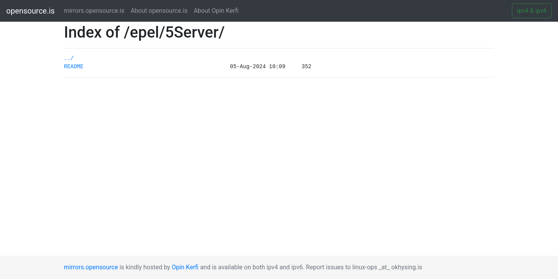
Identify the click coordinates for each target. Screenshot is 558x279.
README (73, 67)
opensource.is (30, 11)
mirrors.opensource (91, 267)
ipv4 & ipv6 (532, 10)
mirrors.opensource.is (95, 10)
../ (69, 58)
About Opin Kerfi (216, 10)
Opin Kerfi (185, 267)
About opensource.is (159, 10)
